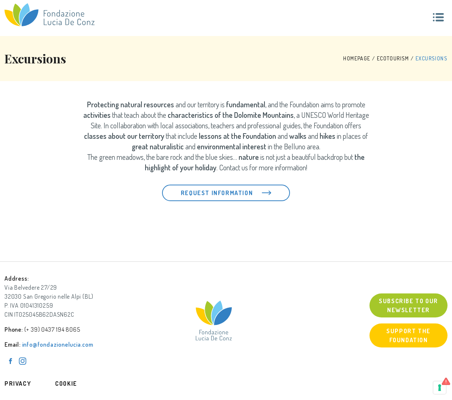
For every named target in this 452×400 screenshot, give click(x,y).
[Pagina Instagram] (23, 361)
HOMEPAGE (356, 58)
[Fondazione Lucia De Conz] (50, 14)
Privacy (18, 383)
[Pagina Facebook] (11, 361)
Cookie (66, 383)
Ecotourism (393, 58)
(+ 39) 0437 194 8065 (52, 329)
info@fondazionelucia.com (57, 344)
